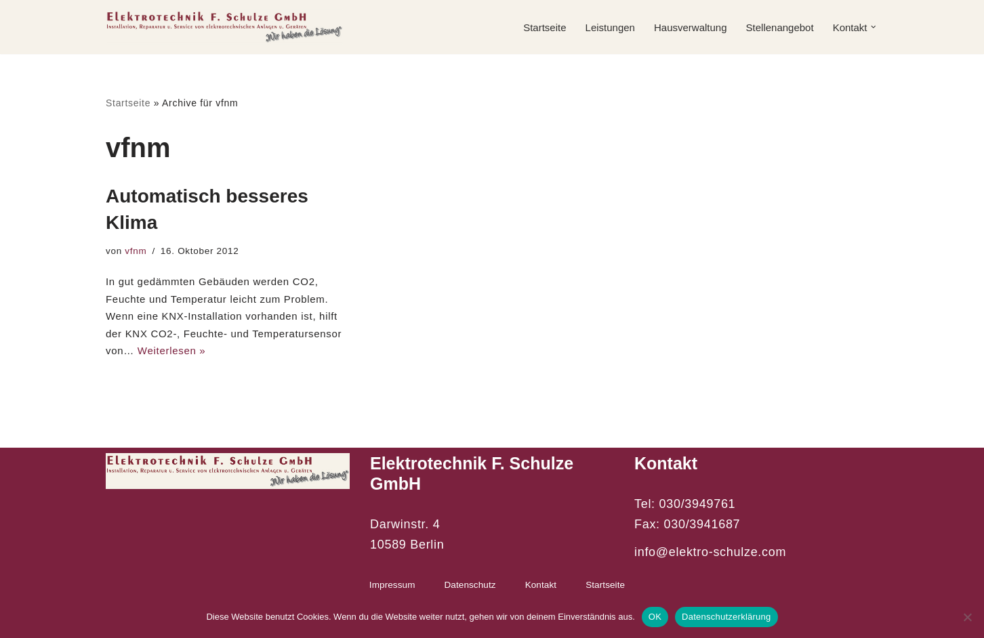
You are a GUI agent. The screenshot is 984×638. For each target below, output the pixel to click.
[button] (873, 27)
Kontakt (540, 585)
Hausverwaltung (690, 27)
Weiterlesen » (172, 350)
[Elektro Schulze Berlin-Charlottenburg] (224, 27)
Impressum (392, 585)
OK (655, 617)
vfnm (135, 251)
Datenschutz (470, 585)
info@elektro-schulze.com (710, 552)
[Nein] (967, 617)
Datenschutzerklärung (726, 617)
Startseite (544, 27)
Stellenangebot (780, 27)
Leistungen (610, 27)
